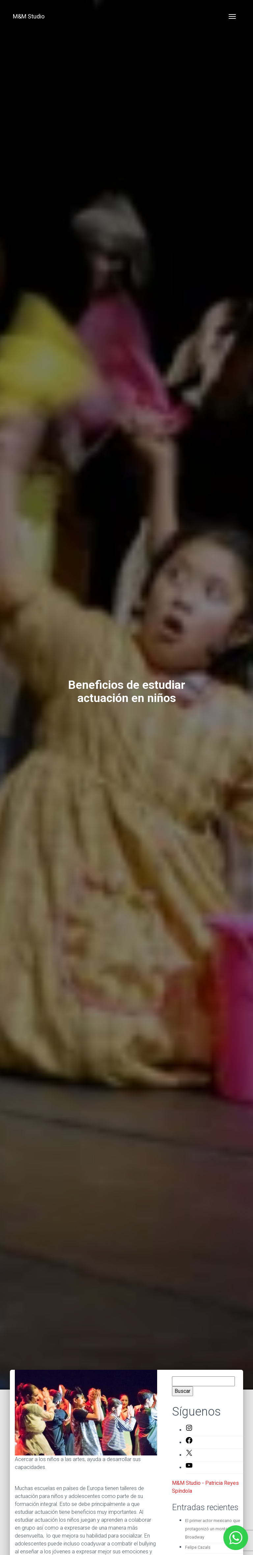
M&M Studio (28, 16)
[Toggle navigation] (232, 16)
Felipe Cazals (198, 1547)
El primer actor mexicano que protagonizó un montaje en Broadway (212, 1529)
